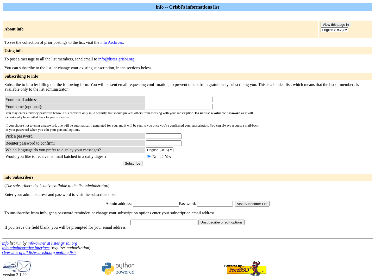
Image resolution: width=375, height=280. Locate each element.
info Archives (111, 42)
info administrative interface (25, 248)
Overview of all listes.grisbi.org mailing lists (39, 252)
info (5, 243)
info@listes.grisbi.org (116, 59)
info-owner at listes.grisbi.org (52, 243)
